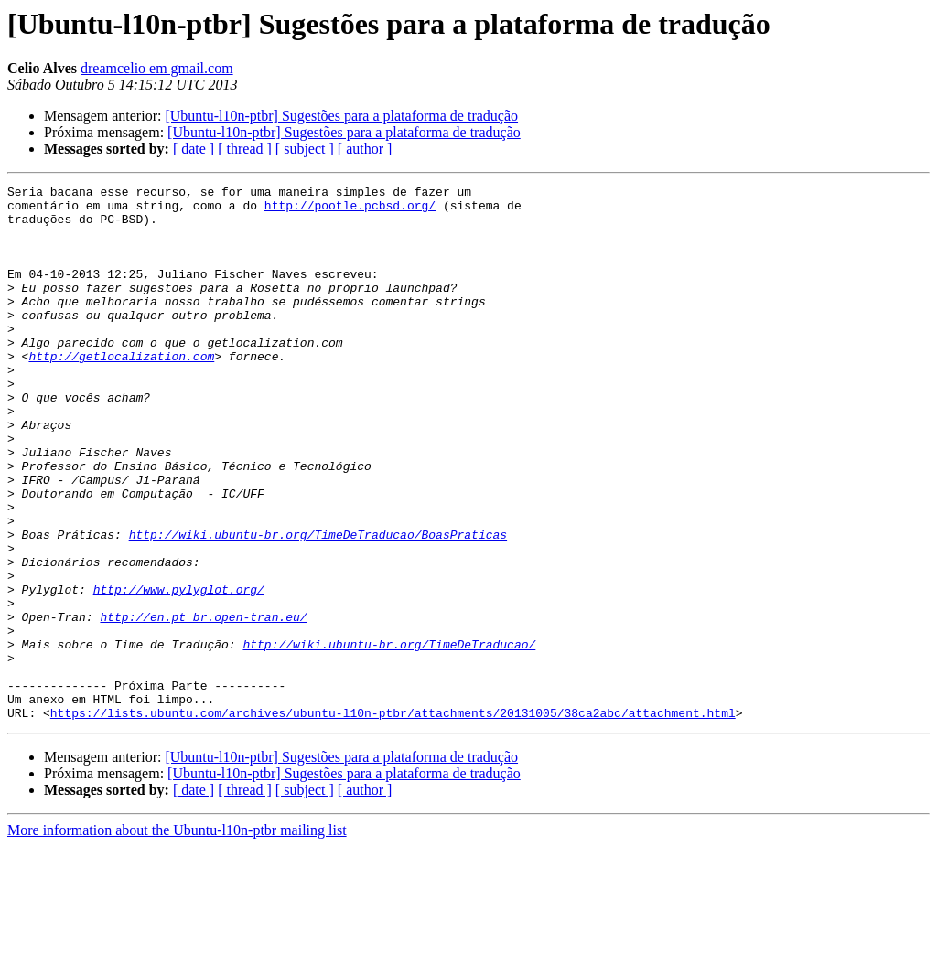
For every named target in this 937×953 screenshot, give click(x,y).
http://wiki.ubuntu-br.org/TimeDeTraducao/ (388, 737)
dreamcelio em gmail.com (157, 68)
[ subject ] (304, 148)
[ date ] (193, 148)
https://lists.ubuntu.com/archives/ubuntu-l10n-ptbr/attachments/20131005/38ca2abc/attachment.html (393, 819)
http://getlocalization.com (121, 391)
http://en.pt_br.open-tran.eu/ (203, 704)
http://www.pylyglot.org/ (178, 671)
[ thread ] (245, 148)
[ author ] (365, 148)
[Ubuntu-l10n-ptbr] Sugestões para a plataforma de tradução (341, 115)
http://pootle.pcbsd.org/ (350, 210)
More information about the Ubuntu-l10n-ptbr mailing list (177, 937)
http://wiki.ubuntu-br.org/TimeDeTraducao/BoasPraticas (318, 605)
